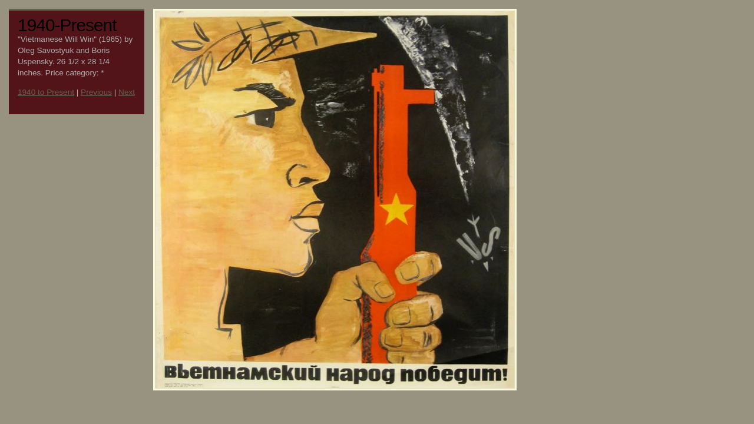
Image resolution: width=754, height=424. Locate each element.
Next (126, 92)
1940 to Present (46, 92)
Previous (96, 92)
